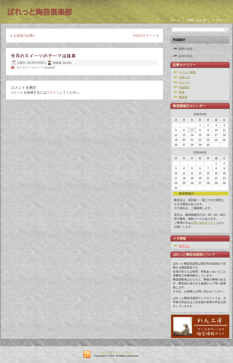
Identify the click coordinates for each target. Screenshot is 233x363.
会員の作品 (185, 56)
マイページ (220, 20)
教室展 (183, 97)
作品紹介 (50, 67)
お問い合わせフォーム (205, 222)
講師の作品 (185, 48)
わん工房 (105, 352)
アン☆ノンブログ (122, 352)
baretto (67, 62)
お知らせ (184, 77)
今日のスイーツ (144, 35)
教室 (182, 92)
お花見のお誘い (24, 35)
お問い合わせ (196, 20)
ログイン (52, 92)
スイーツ (37, 67)
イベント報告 (187, 72)
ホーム (176, 20)
